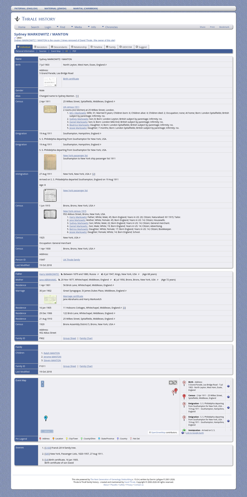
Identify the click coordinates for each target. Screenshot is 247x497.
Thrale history (38, 19)
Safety (122, 484)
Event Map (55, 51)
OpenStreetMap (158, 432)
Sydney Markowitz (78, 118)
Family (111, 47)
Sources (42, 51)
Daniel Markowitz (78, 121)
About (106, 484)
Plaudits (114, 484)
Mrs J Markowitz (77, 112)
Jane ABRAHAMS (47, 279)
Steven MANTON (52, 360)
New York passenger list (75, 155)
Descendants (59, 47)
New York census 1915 (74, 211)
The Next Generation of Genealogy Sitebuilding (111, 479)
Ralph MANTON (52, 353)
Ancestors (40, 47)
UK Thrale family (71, 259)
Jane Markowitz (77, 220)
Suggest (141, 47)
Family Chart (86, 338)
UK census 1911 (71, 106)
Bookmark (224, 27)
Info (93, 27)
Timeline (96, 47)
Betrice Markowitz (78, 229)
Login (48, 27)
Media (78, 27)
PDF (74, 51)
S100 (47, 447)
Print (212, 27)
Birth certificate (71, 78)
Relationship (79, 47)
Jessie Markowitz (77, 127)
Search (35, 27)
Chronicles (111, 27)
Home (21, 27)
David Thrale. (130, 482)
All (67, 51)
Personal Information (25, 51)
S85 (47, 453)
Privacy (129, 484)
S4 (46, 459)
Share (202, 27)
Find (62, 27)
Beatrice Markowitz (79, 124)
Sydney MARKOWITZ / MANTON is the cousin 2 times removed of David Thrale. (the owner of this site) (64, 40)
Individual (23, 47)
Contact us (139, 484)
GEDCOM (126, 47)
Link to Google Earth (195, 433)
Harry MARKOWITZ (49, 274)
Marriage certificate (73, 296)
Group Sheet (69, 338)
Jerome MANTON (52, 356)
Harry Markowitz (77, 217)
